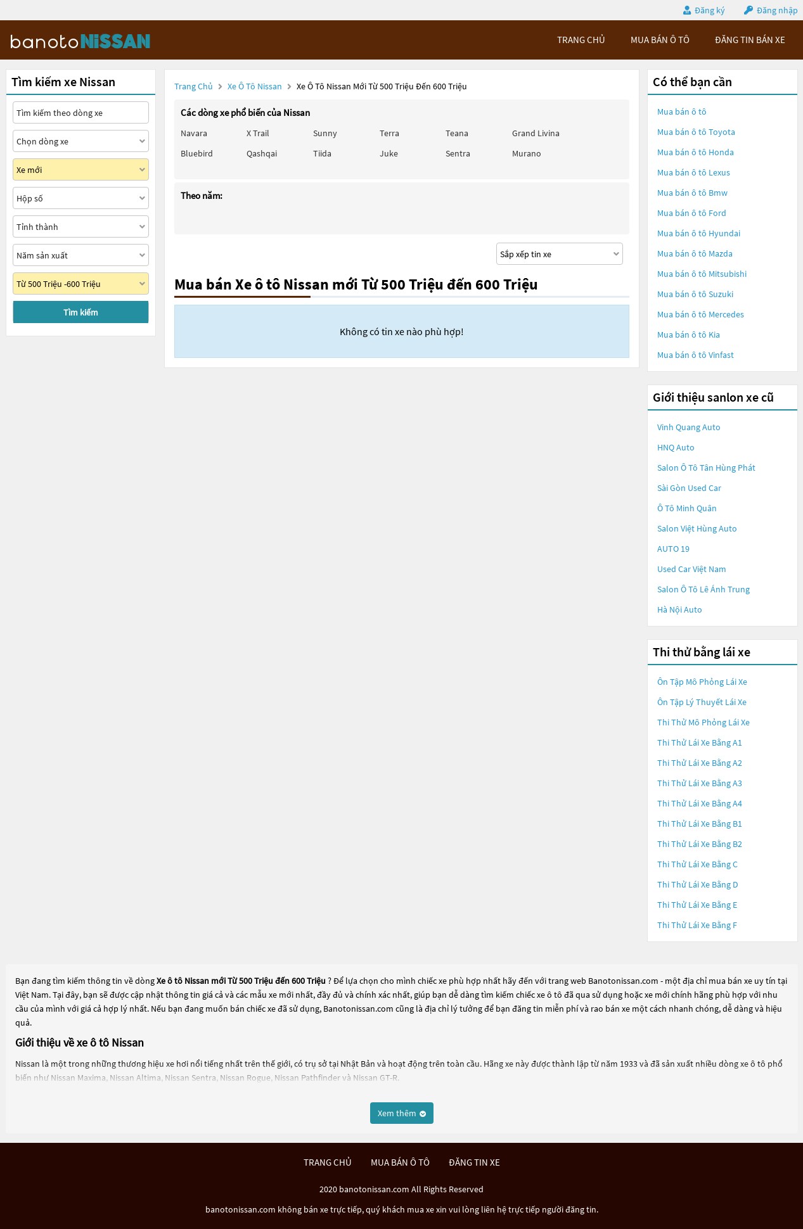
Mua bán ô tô (682, 111)
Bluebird (197, 153)
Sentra (458, 153)
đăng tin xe (474, 1162)
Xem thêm (402, 1113)
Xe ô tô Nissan (255, 86)
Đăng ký (710, 10)
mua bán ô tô (660, 40)
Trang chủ (193, 86)
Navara (194, 133)
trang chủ (581, 40)
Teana (457, 133)
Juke (389, 153)
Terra (389, 133)
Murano (526, 153)
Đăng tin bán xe (750, 40)
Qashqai (262, 153)
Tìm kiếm (80, 312)
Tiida (322, 153)
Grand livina (536, 133)
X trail (258, 133)
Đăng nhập (777, 10)
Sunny (325, 133)
